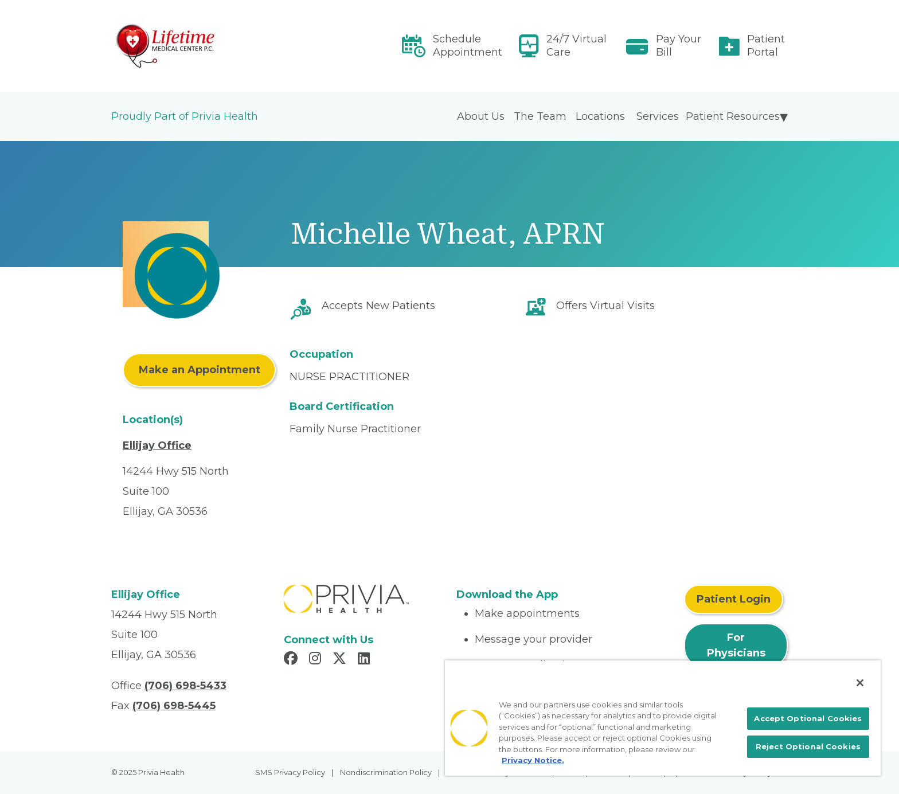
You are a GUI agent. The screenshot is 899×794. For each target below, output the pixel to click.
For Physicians (736, 645)
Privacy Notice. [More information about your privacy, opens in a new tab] (533, 760)
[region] (663, 718)
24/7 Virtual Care (576, 45)
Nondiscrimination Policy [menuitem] (386, 772)
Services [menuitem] (657, 116)
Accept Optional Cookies (808, 718)
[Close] (860, 682)
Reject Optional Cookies (808, 746)
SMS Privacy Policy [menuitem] (290, 772)
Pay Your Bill (678, 45)
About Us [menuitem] (481, 116)
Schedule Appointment (467, 45)
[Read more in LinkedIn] (365, 660)
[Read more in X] (341, 660)
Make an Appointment (199, 369)
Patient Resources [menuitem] (733, 116)
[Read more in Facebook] (292, 660)
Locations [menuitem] (600, 116)
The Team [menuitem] (540, 116)
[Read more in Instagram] (317, 660)
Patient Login (734, 599)
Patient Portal (766, 45)
